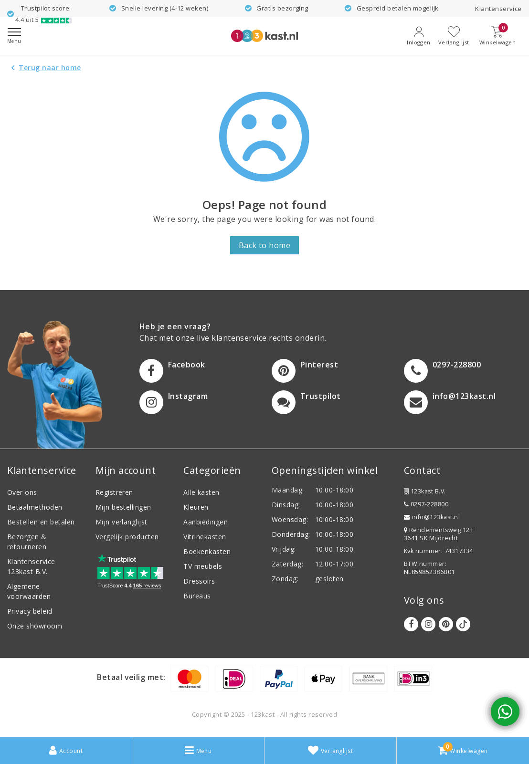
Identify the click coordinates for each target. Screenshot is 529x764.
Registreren (114, 492)
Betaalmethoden (35, 507)
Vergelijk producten (127, 536)
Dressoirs (199, 581)
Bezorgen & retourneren (27, 541)
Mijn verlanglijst (121, 521)
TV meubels (202, 566)
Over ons (22, 492)
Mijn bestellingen (123, 507)
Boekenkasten (207, 551)
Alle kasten (201, 492)
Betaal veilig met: (131, 677)
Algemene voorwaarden (29, 591)
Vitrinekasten (204, 536)
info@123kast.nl (432, 517)
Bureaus (197, 595)
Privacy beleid (30, 611)
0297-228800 (426, 504)
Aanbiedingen (205, 521)
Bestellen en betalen (41, 521)
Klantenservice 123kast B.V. (31, 566)
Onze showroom (34, 625)
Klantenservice (498, 8)
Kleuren (195, 507)
